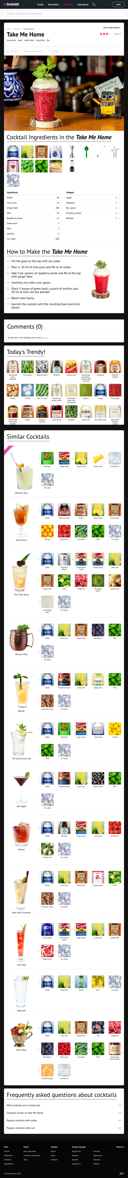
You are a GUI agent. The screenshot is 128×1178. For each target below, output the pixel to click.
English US (76, 1164)
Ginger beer (12, 207)
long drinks (40, 40)
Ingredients (83, 4)
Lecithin (10, 233)
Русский (96, 1160)
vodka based (29, 40)
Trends (40, 4)
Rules (53, 1155)
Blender (70, 218)
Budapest (116, 27)
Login (118, 4)
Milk (9, 213)
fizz (48, 40)
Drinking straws (73, 213)
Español (75, 1160)
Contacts (54, 1160)
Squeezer (70, 202)
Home (9, 29)
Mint (9, 228)
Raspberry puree (14, 218)
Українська (97, 1155)
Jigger (69, 197)
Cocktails (68, 4)
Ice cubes (11, 238)
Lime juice (12, 202)
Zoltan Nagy (107, 27)
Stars (26, 1160)
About (53, 1151)
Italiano (96, 1164)
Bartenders (53, 4)
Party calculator (30, 1151)
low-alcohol (11, 40)
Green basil (12, 223)
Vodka (9, 197)
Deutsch (75, 1155)
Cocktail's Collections (32, 1155)
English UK (76, 1151)
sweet (20, 40)
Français (96, 1151)
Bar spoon (71, 207)
